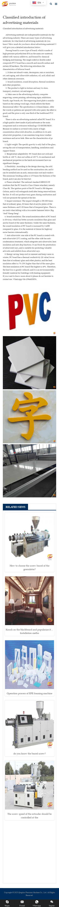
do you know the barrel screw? (29, 753)
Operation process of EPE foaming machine (29, 693)
